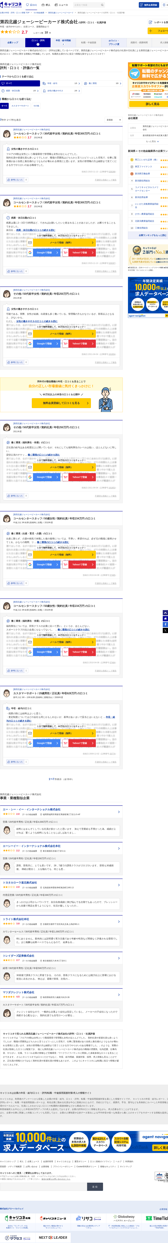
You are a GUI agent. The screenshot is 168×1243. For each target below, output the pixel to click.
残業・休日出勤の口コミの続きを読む (35, 230)
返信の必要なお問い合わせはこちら (56, 1179)
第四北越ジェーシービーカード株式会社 (39, 21)
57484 (112, 662)
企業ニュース (33, 1161)
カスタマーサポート (20, 106)
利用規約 (129, 1161)
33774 (112, 754)
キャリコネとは (64, 1161)
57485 (112, 575)
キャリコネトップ (8, 1161)
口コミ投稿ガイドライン (101, 1161)
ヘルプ (119, 1161)
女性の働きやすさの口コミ (25, 149)
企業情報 (45, 1166)
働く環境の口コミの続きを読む (44, 454)
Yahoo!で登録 (80, 252)
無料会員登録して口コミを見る (61, 403)
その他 (36, 106)
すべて (9, 83)
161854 (112, 354)
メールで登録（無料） (61, 242)
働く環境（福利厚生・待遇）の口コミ (30, 442)
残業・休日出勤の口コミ (23, 217)
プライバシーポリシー (63, 1166)
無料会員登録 (150, 5)
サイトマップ (126, 1166)
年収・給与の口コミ (21, 708)
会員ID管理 (48, 1161)
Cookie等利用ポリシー (86, 1166)
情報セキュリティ (108, 1166)
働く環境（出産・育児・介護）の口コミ (31, 533)
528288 (112, 172)
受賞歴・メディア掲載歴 (11, 1166)
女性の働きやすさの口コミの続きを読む (37, 321)
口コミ (33, 5)
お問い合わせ (31, 1166)
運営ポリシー (80, 1161)
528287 (112, 263)
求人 (48, 5)
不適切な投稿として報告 (105, 180)
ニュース (63, 5)
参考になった (17, 180)
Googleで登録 (44, 252)
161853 (112, 488)
